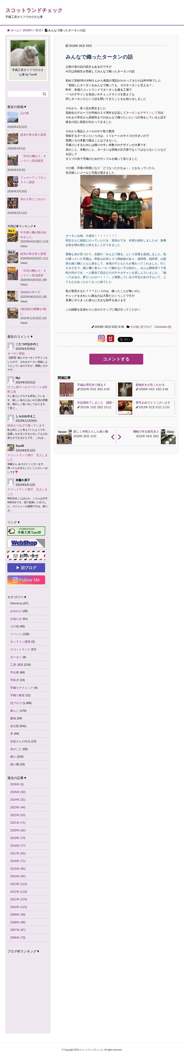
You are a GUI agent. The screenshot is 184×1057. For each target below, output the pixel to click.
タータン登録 (16, 353)
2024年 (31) (18, 799)
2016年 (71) (18, 861)
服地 (13, 718)
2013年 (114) (18, 884)
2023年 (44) (18, 807)
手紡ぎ (14, 680)
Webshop (16, 603)
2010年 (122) (18, 907)
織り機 (14, 764)
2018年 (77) (18, 845)
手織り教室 (17, 695)
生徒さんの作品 (20, 741)
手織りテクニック (21, 687)
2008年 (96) (18, 922)
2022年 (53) (18, 815)
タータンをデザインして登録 (144, 112)
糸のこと (16, 749)
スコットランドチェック (34, 10)
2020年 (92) (18, 830)
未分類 (14, 726)
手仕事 (14, 672)
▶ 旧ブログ (26, 568)
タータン (16, 657)
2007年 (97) (18, 929)
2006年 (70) (18, 937)
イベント (16, 634)
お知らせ (16, 618)
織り (13, 756)
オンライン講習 (20, 641)
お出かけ (16, 611)
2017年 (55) (18, 853)
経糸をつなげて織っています (26, 425)
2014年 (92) (18, 876)
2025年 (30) (18, 792)
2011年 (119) (18, 899)
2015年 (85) (18, 868)
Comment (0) (163, 326)
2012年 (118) (18, 891)
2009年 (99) (18, 914)
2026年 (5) (17, 784)
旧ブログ (146, 326)
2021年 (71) (18, 822)
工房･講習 (16, 664)
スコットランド (20, 649)
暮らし (14, 710)
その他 (134, 326)
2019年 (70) (18, 837)
